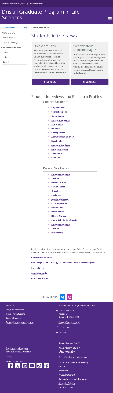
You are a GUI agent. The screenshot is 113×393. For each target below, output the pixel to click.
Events (5, 52)
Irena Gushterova (59, 149)
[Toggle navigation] (110, 19)
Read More (49, 82)
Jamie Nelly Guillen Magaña (64, 220)
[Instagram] (69, 297)
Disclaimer (63, 370)
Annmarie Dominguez (61, 145)
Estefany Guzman (59, 203)
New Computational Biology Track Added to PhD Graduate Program (63, 262)
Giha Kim (55, 128)
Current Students (13, 318)
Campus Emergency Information (73, 379)
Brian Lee (55, 157)
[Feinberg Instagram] (39, 365)
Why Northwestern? (15, 309)
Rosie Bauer (57, 207)
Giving (5, 57)
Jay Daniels (56, 153)
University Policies (67, 383)
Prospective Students (15, 313)
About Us (27, 27)
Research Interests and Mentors (20, 322)
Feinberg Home (9, 27)
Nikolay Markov (58, 216)
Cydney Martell (58, 132)
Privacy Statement (67, 374)
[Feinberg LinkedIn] (24, 365)
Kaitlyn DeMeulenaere (41, 257)
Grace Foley (57, 191)
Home (19, 27)
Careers (62, 366)
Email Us (62, 332)
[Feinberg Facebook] (10, 365)
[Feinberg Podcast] (46, 365)
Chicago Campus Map (68, 322)
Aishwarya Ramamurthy (62, 136)
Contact (6, 62)
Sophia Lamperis (59, 111)
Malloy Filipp (57, 232)
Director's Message (10, 42)
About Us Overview (10, 38)
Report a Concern (66, 387)
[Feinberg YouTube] (32, 365)
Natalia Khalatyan (59, 199)
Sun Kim (55, 228)
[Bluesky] (62, 297)
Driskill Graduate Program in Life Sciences (41, 14)
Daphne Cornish (58, 182)
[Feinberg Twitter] (17, 365)
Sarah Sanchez (58, 186)
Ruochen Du (57, 141)
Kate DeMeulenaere (60, 174)
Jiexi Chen (56, 195)
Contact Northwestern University (73, 362)
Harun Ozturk (57, 211)
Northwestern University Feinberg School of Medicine (22, 4)
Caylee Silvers (58, 107)
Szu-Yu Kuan (57, 124)
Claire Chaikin (57, 116)
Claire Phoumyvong (60, 120)
